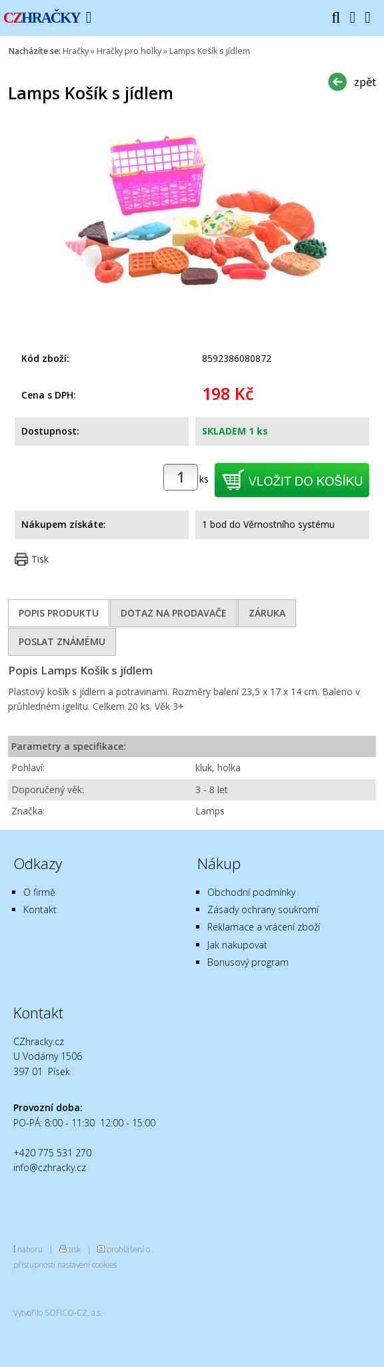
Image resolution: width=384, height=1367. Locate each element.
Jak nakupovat (237, 944)
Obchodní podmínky (251, 892)
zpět (365, 81)
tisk (75, 1249)
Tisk (40, 559)
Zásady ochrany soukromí (263, 909)
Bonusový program (248, 962)
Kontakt (40, 909)
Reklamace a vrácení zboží (263, 926)
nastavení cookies (87, 1264)
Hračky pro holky (129, 51)
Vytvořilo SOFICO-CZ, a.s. (58, 1312)
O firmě (39, 892)
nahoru (30, 1249)
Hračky (76, 51)
